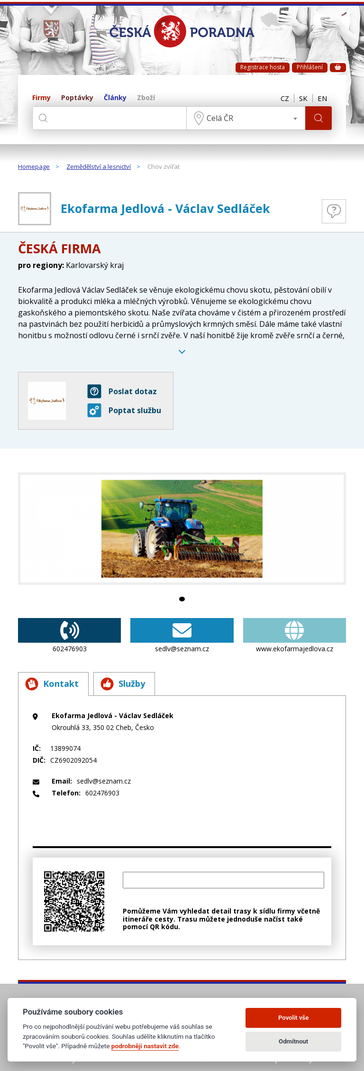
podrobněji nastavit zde (145, 1046)
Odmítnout (293, 1041)
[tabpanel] (182, 529)
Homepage (34, 167)
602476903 (69, 635)
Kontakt (52, 684)
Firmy (41, 98)
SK (303, 98)
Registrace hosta (262, 67)
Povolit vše (293, 1017)
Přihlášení (310, 67)
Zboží (146, 98)
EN (322, 98)
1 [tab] (182, 599)
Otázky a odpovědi (334, 211)
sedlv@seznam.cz (181, 635)
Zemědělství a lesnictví (98, 167)
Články (115, 98)
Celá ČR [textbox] (220, 118)
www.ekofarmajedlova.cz (294, 635)
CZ (285, 98)
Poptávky (77, 98)
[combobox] (246, 118)
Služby (122, 684)
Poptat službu (124, 410)
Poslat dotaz (122, 391)
